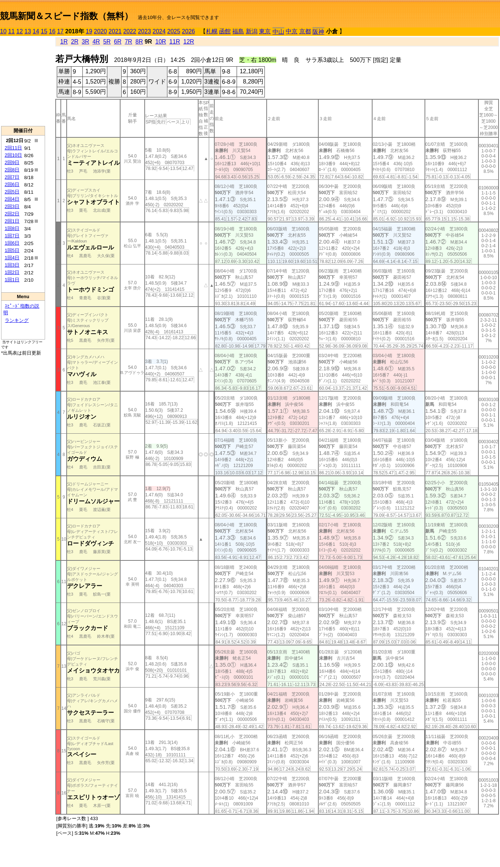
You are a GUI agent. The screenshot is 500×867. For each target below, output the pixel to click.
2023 (144, 31)
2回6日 (12, 184)
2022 (129, 31)
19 (89, 31)
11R (174, 41)
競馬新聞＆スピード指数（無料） (66, 16)
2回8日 (12, 170)
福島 (238, 31)
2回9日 (12, 162)
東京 (265, 31)
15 (44, 31)
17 (60, 31)
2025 (174, 31)
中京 (291, 31)
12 (19, 31)
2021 (115, 31)
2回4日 (12, 199)
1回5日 (12, 250)
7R (128, 41)
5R (107, 41)
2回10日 (13, 155)
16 (52, 31)
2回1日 (12, 221)
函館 (225, 31)
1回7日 (12, 235)
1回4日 (12, 257)
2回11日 (13, 148)
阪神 (318, 32)
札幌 (212, 31)
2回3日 (12, 206)
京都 (305, 31)
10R (160, 41)
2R (74, 41)
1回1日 (12, 279)
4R (96, 41)
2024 (159, 31)
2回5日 (12, 191)
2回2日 (12, 213)
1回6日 (12, 243)
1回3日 (12, 265)
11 (11, 31)
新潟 (252, 31)
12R (189, 41)
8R (139, 41)
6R (117, 41)
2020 (100, 31)
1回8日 (12, 228)
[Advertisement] (23, 81)
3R (85, 41)
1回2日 (12, 272)
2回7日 (12, 177)
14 (36, 31)
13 (28, 31)
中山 (278, 32)
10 (3, 31)
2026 (188, 31)
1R (63, 41)
